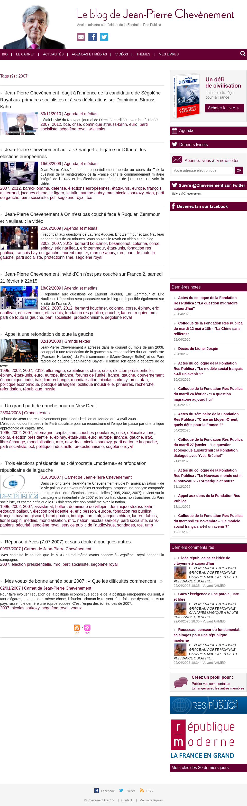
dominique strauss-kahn (105, 124)
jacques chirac (34, 193)
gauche (52, 253)
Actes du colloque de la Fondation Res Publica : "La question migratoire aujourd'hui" (206, 303)
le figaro (57, 193)
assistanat (43, 506)
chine (95, 370)
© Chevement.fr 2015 (99, 800)
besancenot (119, 243)
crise (76, 124)
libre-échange (56, 380)
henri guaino (57, 516)
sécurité (23, 525)
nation (82, 520)
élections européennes (89, 188)
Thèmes (141, 54)
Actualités (50, 54)
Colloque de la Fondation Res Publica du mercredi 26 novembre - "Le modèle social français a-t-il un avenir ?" (208, 521)
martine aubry (91, 193)
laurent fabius (144, 516)
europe (138, 188)
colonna (140, 243)
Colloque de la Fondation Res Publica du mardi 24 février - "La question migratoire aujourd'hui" (208, 394)
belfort (61, 506)
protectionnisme (58, 257)
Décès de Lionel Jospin (198, 349)
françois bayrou (29, 253)
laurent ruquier (75, 253)
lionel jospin (11, 520)
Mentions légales (149, 800)
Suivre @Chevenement (187, 193)
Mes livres (166, 54)
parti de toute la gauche (21, 317)
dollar (5, 437)
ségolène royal (73, 129)
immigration (81, 516)
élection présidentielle (133, 370)
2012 (56, 124)
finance (66, 375)
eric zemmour (92, 248)
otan (150, 193)
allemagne (55, 370)
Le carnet (23, 54)
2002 (45, 243)
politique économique (19, 384)
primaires (124, 384)
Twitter (131, 791)
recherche (144, 384)
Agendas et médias (87, 54)
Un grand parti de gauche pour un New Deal (50, 405)
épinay (46, 248)
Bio (5, 54)
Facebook (108, 791)
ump (149, 525)
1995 (5, 370)
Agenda (186, 130)
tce (89, 197)
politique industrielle (96, 384)
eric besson (85, 511)
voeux (76, 608)
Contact (125, 800)
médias (30, 520)
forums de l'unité (91, 375)
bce (66, 124)
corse (154, 243)
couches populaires (96, 432)
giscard (37, 516)
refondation (10, 389)
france (113, 375)
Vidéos (119, 54)
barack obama (36, 188)
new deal (73, 442)
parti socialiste (35, 197)
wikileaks (97, 129)
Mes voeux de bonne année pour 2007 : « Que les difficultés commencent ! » (84, 581)
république (32, 389)
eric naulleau (66, 248)
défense (58, 188)
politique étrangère (58, 384)
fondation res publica (84, 313)
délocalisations (140, 432)
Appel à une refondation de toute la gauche (49, 334)
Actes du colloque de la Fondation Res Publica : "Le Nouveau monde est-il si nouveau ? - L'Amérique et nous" (208, 475)
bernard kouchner (91, 243)
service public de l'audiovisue (88, 525)
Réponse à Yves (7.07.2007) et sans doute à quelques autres (68, 541)
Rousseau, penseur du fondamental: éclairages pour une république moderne (207, 635)
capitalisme (77, 370)
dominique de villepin (88, 506)
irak (38, 380)
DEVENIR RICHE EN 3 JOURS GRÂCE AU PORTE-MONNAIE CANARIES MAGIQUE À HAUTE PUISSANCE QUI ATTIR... (206, 574)
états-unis (121, 188)
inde (29, 380)
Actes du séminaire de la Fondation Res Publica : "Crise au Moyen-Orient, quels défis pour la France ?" (206, 419)
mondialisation (84, 380)
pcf (52, 197)
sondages (126, 525)
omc (133, 380)
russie (50, 389)
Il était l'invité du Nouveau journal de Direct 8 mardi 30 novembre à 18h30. (100, 120)
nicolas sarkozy (129, 193)
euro (133, 124)
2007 (45, 124)
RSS (150, 791)
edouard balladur (15, 511)
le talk (71, 193)
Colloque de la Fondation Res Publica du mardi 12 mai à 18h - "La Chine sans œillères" (208, 328)
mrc (110, 193)
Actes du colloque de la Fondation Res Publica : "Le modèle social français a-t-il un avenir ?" (208, 368)
